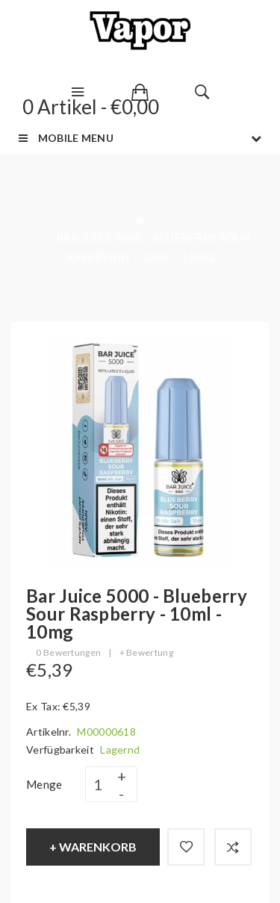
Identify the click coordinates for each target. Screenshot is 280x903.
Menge (44, 784)
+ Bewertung (146, 652)
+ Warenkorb (93, 847)
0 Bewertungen (68, 652)
